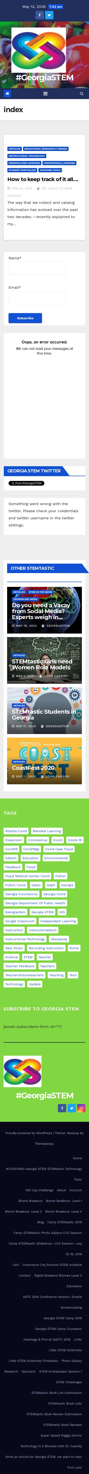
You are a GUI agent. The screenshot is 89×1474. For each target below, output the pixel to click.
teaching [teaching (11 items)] (56, 975)
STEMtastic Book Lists (65, 1403)
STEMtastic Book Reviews (62, 1425)
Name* (37, 265)
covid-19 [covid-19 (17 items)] (75, 840)
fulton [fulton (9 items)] (60, 876)
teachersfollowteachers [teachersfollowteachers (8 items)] (24, 975)
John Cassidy (53, 676)
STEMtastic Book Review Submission (54, 1414)
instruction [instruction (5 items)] (14, 930)
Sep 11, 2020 (26, 726)
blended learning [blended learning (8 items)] (47, 831)
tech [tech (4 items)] (73, 975)
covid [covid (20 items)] (57, 840)
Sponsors (29, 1371)
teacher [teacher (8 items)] (44, 957)
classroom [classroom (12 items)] (13, 840)
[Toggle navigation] (45, 93)
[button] (82, 93)
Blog (40, 1222)
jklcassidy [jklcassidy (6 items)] (59, 939)
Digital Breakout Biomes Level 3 (58, 1275)
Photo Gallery (71, 1361)
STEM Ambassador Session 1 (60, 1371)
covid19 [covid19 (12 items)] (11, 849)
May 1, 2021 (25, 676)
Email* (37, 294)
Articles (14, 148)
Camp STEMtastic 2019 (64, 1222)
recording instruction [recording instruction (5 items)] (46, 948)
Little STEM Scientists (65, 1350)
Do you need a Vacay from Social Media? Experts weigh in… (41, 611)
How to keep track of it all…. (42, 179)
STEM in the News (40, 592)
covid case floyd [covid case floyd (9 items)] (59, 849)
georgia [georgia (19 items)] (67, 885)
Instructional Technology (27, 156)
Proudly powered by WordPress (29, 1133)
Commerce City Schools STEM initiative (52, 1265)
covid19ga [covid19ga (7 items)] (31, 849)
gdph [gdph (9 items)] (51, 885)
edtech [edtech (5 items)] (11, 858)
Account (76, 1190)
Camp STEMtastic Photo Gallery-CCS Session (48, 1233)
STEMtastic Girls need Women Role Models (42, 664)
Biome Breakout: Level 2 (23, 1211)
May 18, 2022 (26, 625)
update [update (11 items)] (35, 984)
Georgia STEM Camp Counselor (58, 1329)
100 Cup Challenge (39, 1190)
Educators (74, 1286)
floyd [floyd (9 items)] (31, 867)
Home (77, 1158)
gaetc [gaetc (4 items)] (36, 885)
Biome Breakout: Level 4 (63, 1211)
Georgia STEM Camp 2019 (63, 1318)
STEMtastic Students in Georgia (44, 714)
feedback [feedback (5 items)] (13, 867)
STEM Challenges (69, 1382)
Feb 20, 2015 (22, 188)
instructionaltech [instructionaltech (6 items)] (42, 930)
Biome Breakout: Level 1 (64, 1201)
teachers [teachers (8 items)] (47, 966)
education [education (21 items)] (30, 858)
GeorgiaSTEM (56, 625)
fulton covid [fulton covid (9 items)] (15, 885)
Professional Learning (59, 163)
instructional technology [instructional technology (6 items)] (25, 939)
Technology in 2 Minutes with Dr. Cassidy (51, 1446)
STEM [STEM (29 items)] (28, 957)
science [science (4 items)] (11, 957)
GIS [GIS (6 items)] (62, 912)
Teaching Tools (50, 170)
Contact (25, 1275)
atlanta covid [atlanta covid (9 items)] (16, 831)
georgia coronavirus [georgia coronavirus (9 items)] (21, 894)
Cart (16, 1265)
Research (11, 1371)
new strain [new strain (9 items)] (14, 948)
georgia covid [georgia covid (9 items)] (54, 894)
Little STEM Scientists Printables (33, 1361)
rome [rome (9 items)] (74, 948)
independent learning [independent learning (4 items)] (58, 921)
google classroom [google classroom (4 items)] (20, 921)
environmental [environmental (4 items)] (56, 858)
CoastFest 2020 (33, 767)
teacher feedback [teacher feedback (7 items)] (19, 966)
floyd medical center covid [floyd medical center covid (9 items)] (27, 876)
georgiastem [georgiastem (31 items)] (15, 912)
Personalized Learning (24, 163)
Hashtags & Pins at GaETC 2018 (46, 1339)
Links (78, 1339)
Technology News (25, 599)
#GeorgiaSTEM (45, 77)
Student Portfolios (22, 170)
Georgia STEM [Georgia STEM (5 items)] (42, 912)
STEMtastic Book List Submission (57, 1393)
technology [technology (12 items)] (14, 984)
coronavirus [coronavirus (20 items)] (37, 840)
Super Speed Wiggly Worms (61, 1435)
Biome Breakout (30, 1201)
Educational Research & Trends (45, 148)
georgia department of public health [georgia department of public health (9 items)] (35, 903)
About (61, 1190)
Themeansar (44, 1143)
